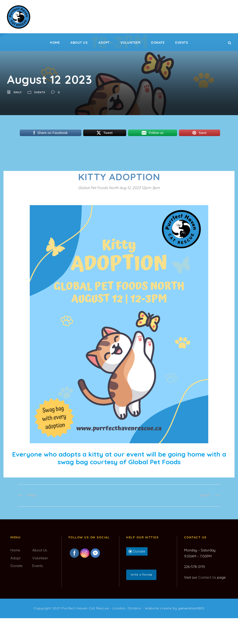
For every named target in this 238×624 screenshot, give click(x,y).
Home (55, 42)
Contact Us (207, 577)
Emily (18, 92)
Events (181, 42)
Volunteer (130, 42)
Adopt (104, 42)
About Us (79, 42)
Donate (158, 42)
